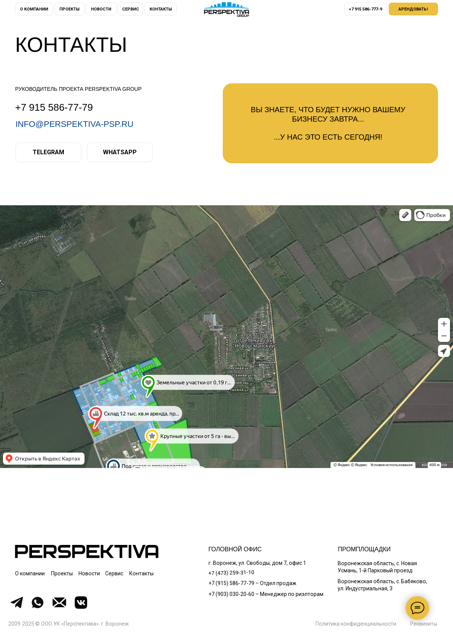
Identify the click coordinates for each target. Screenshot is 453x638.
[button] (413, 9)
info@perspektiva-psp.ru (74, 124)
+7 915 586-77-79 (54, 107)
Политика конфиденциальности (356, 624)
